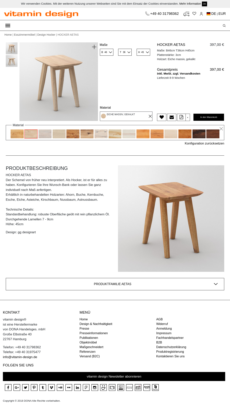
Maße (104, 44)
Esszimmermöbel (24, 34)
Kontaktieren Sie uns (170, 356)
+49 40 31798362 (165, 14)
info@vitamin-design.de (20, 357)
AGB (159, 319)
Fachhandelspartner (170, 337)
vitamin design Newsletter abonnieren (114, 376)
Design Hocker (46, 34)
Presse (84, 328)
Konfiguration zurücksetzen (204, 143)
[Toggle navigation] (8, 25)
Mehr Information (190, 3)
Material (105, 107)
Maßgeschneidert (91, 347)
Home (8, 34)
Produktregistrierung (170, 351)
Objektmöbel (88, 342)
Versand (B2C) (89, 356)
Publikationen (88, 337)
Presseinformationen (93, 333)
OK (204, 4)
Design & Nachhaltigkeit (95, 324)
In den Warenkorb (208, 117)
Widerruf (162, 324)
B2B (159, 342)
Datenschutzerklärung (171, 347)
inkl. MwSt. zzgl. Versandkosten (178, 73)
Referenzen (87, 351)
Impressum (163, 333)
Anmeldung (164, 328)
